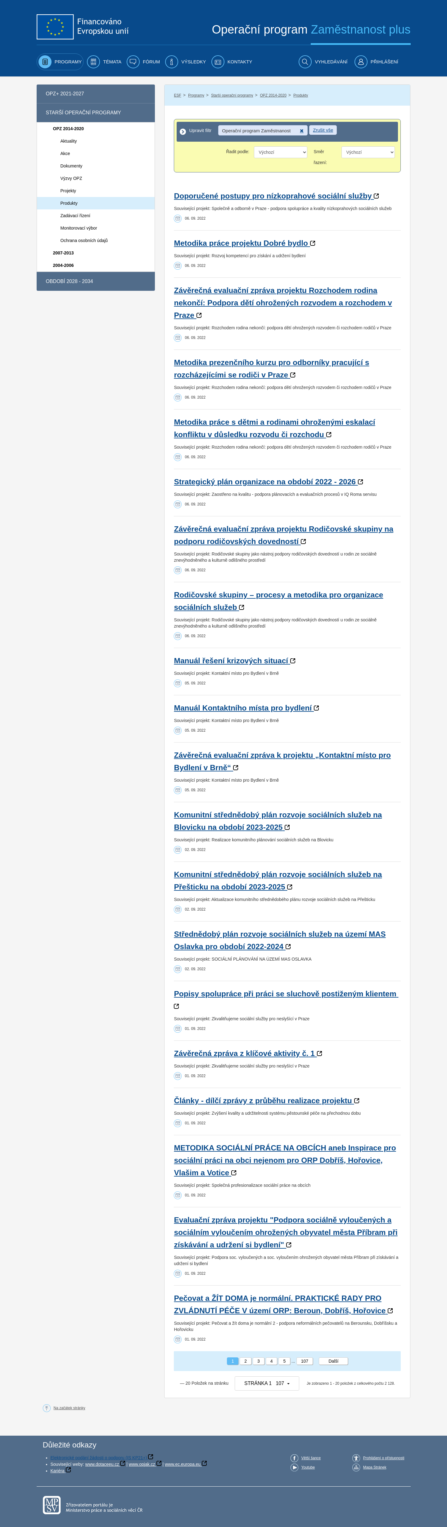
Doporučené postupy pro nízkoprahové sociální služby (273, 196)
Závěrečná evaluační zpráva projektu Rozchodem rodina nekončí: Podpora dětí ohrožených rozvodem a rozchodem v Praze (283, 302)
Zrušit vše (323, 130)
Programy (196, 95)
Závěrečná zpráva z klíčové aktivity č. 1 (244, 1053)
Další (333, 1361)
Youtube (308, 1467)
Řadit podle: (237, 151)
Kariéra (58, 1470)
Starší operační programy (232, 95)
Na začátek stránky (69, 1408)
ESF (177, 95)
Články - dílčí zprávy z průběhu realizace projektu (263, 1100)
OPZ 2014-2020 (273, 95)
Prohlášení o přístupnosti (383, 1458)
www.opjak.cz (142, 1464)
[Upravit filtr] (287, 132)
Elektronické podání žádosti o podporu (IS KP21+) (99, 1457)
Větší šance (311, 1458)
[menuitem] (60, 61)
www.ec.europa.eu (183, 1464)
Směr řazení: (320, 157)
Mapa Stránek (374, 1467)
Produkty (300, 95)
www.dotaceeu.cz (102, 1464)
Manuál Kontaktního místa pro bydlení (243, 708)
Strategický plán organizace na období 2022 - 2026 (265, 482)
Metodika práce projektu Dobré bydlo (241, 243)
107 (304, 1361)
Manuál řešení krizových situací (231, 660)
